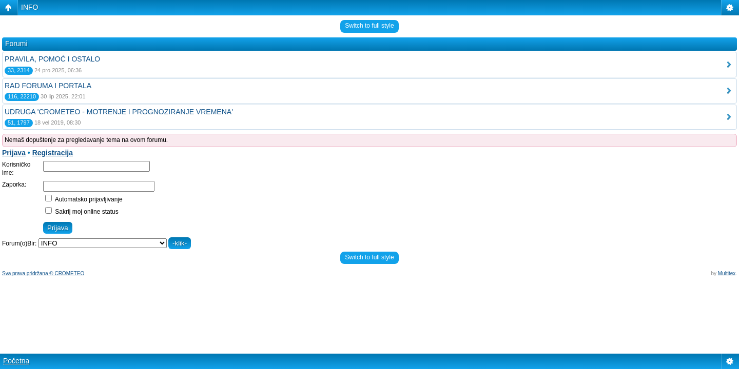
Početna (16, 361)
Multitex (726, 273)
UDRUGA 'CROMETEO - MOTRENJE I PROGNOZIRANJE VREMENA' (119, 112)
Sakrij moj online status (82, 211)
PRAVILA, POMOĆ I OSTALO (52, 59)
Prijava (14, 153)
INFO (29, 7)
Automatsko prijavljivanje (84, 199)
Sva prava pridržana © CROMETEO (43, 273)
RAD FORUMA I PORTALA (48, 85)
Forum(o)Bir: (19, 243)
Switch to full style (369, 25)
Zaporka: (14, 184)
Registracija (52, 153)
